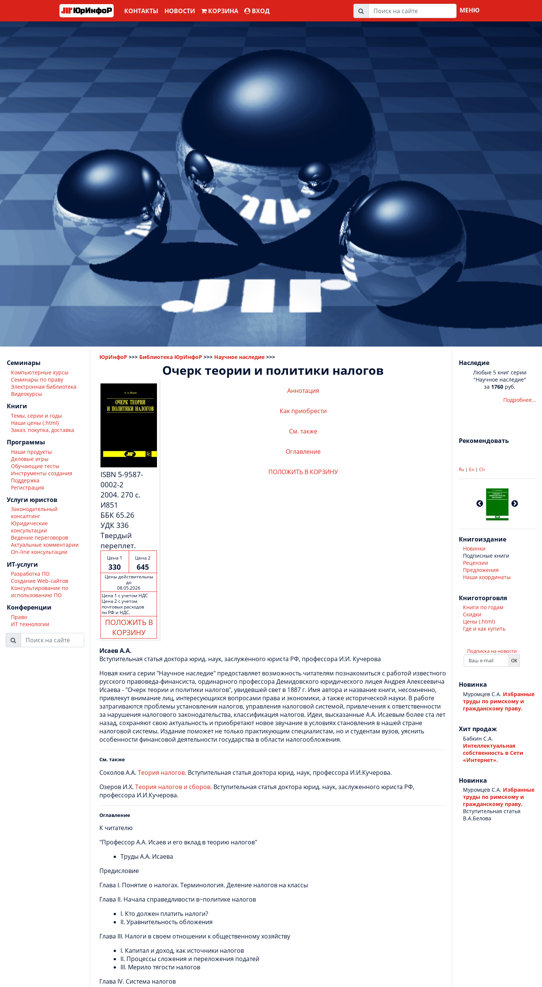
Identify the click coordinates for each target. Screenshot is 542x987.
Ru (461, 469)
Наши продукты (31, 451)
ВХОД (256, 11)
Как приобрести (303, 411)
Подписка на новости (492, 651)
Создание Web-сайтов (39, 580)
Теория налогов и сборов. (173, 787)
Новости (179, 11)
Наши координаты (487, 577)
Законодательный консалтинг (34, 512)
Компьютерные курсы (40, 372)
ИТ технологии (30, 624)
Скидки (472, 614)
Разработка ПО (30, 573)
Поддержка (25, 480)
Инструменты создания (41, 473)
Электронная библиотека (43, 386)
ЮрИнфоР (113, 356)
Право (19, 616)
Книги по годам (483, 607)
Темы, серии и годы (36, 415)
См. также (303, 431)
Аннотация (303, 390)
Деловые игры (30, 458)
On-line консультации (39, 551)
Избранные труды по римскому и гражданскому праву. (498, 701)
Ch (482, 469)
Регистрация (27, 487)
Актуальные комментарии (45, 544)
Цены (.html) (479, 621)
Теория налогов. (162, 772)
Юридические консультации (29, 527)
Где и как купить (484, 628)
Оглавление (303, 451)
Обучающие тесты (35, 466)
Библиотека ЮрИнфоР (170, 356)
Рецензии (475, 562)
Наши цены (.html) (35, 422)
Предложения (481, 569)
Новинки (474, 548)
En (471, 469)
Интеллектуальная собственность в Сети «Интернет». (493, 752)
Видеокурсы (26, 393)
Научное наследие (239, 356)
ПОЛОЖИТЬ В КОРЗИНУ (129, 627)
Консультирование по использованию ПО (39, 591)
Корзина (219, 11)
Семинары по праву (37, 379)
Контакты (141, 11)
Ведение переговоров (39, 537)
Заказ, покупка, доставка (42, 429)
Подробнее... (519, 399)
